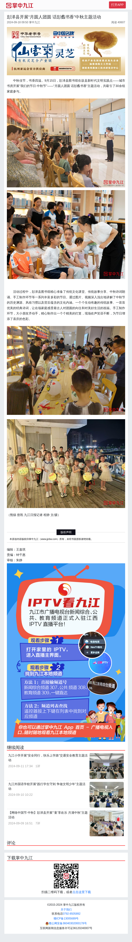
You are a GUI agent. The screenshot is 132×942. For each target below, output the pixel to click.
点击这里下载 (81, 892)
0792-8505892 (71, 913)
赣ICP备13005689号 (66, 918)
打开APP (117, 5)
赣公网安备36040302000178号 (66, 923)
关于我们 (66, 909)
